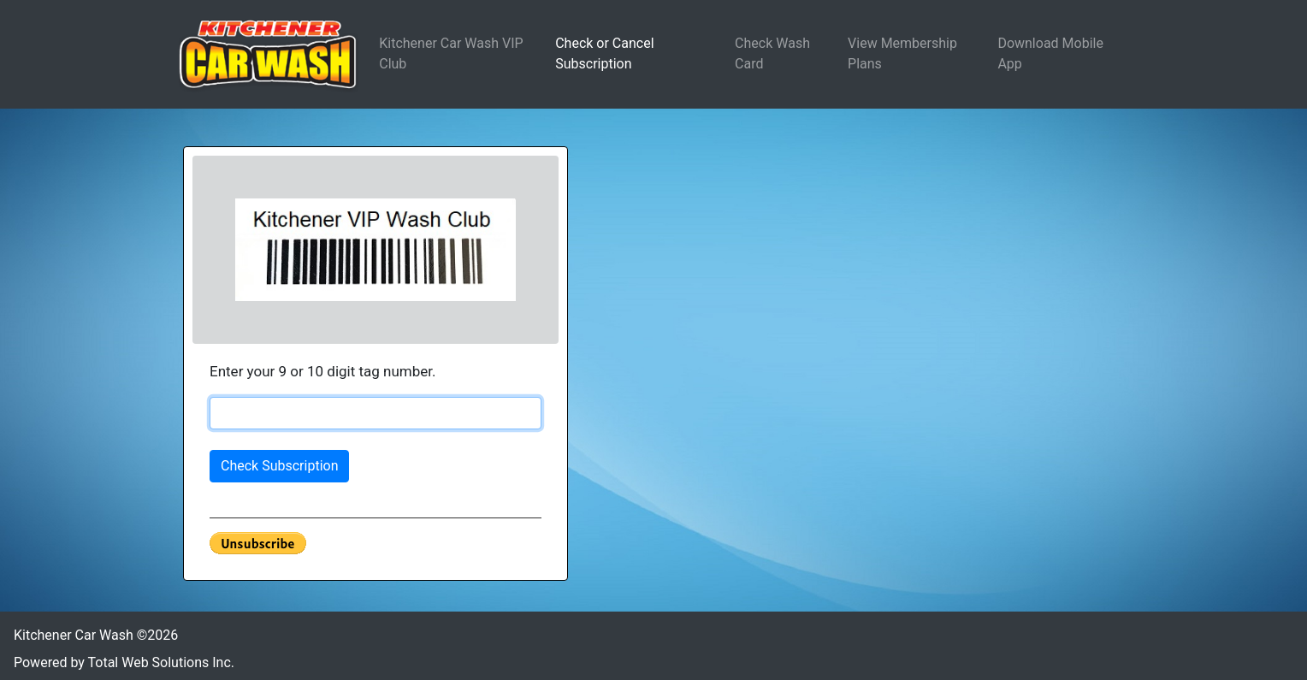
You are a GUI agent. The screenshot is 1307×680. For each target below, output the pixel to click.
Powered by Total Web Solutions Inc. (124, 662)
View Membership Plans (902, 53)
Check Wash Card (772, 53)
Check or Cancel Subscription (604, 53)
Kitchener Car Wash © (96, 635)
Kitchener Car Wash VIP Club (451, 53)
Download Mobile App (1050, 53)
